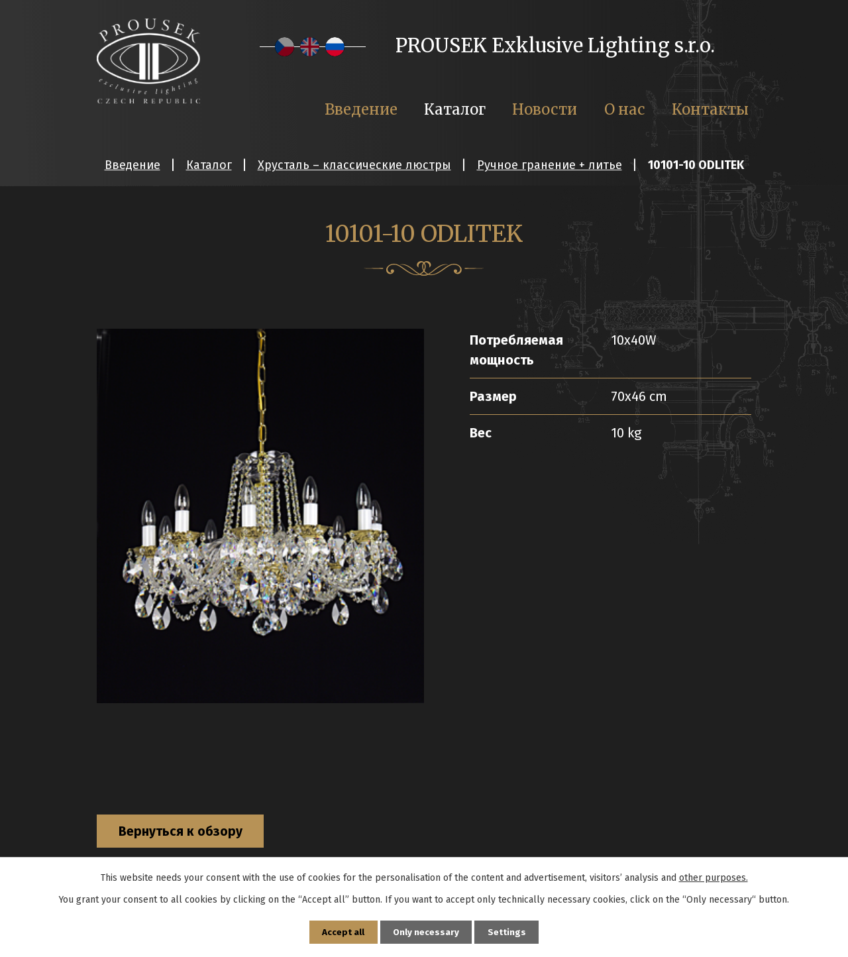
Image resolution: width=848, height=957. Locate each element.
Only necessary (426, 931)
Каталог (209, 165)
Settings (508, 931)
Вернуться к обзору (185, 832)
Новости (544, 109)
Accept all (342, 931)
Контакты (710, 109)
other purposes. (713, 876)
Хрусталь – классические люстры (354, 165)
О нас (624, 109)
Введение (132, 165)
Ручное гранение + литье (549, 165)
